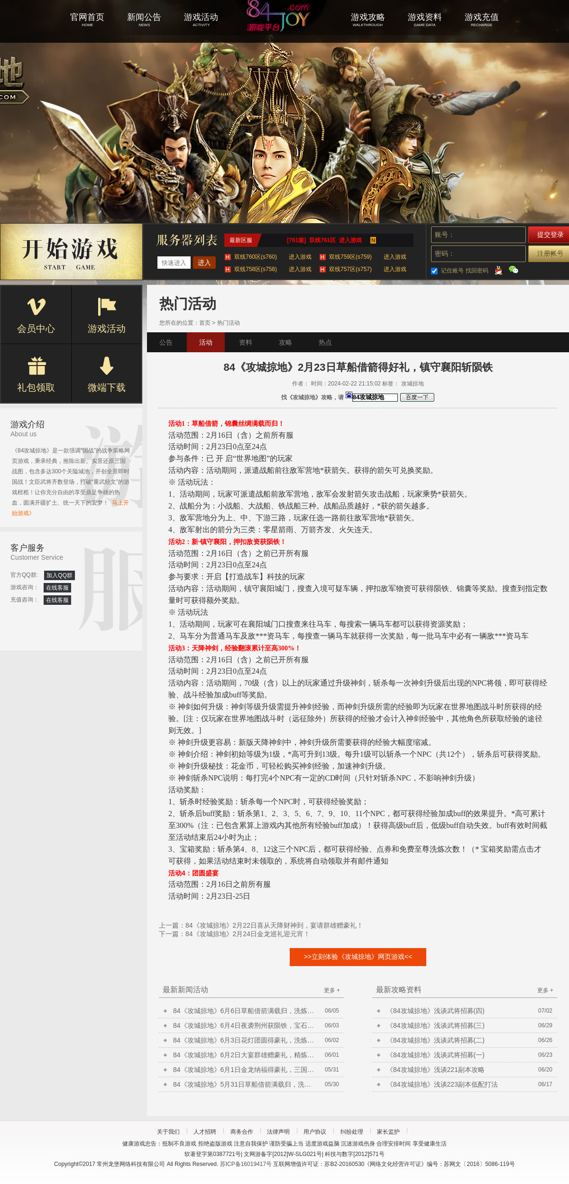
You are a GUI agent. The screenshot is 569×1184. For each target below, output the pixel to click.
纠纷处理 (351, 1131)
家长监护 (388, 1131)
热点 (325, 342)
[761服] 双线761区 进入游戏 (324, 240)
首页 (205, 322)
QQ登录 (498, 269)
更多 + (332, 990)
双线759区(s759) (367, 257)
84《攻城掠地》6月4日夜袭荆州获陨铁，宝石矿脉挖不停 (244, 1025)
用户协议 (314, 1131)
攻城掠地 (284, 28)
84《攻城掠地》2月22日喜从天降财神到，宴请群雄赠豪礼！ (274, 925)
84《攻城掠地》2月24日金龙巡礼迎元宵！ (247, 934)
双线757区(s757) (367, 269)
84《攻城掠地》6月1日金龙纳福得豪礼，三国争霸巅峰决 (244, 1069)
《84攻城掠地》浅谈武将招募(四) (435, 1011)
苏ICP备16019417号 (246, 1164)
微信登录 (513, 269)
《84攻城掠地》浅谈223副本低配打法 (442, 1084)
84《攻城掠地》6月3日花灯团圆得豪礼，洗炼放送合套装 (244, 1040)
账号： (445, 234)
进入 (204, 262)
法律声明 (278, 1131)
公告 (166, 342)
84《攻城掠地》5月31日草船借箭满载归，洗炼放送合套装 (244, 1084)
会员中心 (36, 316)
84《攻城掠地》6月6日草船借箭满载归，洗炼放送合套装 (244, 1011)
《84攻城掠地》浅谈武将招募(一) (435, 1055)
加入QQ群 (59, 575)
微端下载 (107, 375)
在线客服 (57, 587)
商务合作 (241, 1131)
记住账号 (452, 270)
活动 (205, 342)
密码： (445, 253)
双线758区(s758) (273, 269)
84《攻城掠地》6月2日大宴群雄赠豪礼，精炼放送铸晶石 (244, 1055)
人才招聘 (204, 1131)
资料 (245, 342)
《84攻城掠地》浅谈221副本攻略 (435, 1069)
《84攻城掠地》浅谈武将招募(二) (435, 1040)
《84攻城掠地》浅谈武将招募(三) (435, 1025)
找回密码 (477, 270)
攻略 (285, 342)
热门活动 (228, 322)
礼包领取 (36, 375)
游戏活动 (107, 316)
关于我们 (168, 1131)
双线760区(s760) (273, 257)
